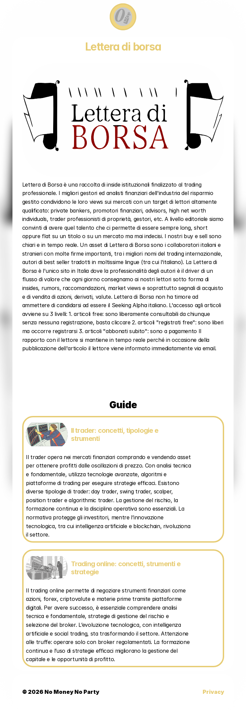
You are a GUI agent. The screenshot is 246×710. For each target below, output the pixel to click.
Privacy (213, 691)
